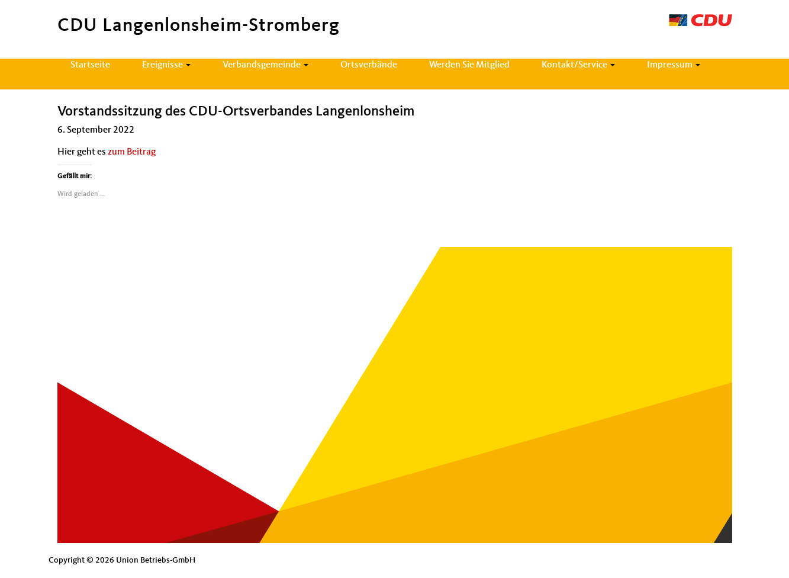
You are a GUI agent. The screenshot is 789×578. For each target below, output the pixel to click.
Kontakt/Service (578, 65)
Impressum (673, 65)
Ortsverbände (368, 65)
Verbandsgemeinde (265, 65)
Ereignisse (166, 65)
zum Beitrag (132, 152)
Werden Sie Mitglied (469, 65)
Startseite (90, 65)
